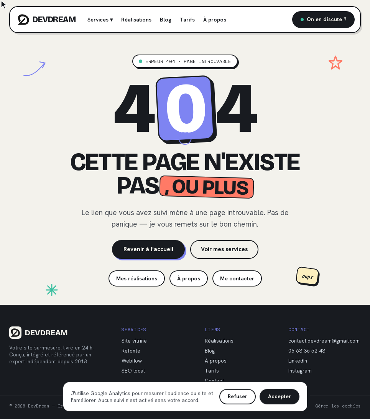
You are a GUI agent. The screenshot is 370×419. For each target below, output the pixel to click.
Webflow (132, 360)
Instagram (300, 370)
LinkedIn (297, 360)
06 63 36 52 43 (306, 350)
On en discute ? (323, 19)
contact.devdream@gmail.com (324, 340)
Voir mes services (224, 249)
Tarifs (187, 19)
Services (100, 19)
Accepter (279, 394)
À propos (214, 19)
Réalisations (136, 19)
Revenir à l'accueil (148, 249)
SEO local (133, 370)
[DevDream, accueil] (47, 19)
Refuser (237, 394)
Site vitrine (134, 340)
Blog (165, 19)
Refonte (131, 350)
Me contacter (237, 278)
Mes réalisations (136, 278)
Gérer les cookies (338, 406)
